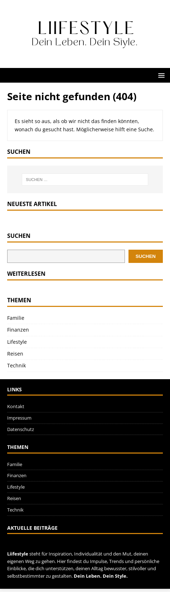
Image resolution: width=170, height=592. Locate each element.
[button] (160, 75)
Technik (16, 365)
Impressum (19, 418)
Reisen (15, 353)
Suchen (18, 236)
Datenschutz (20, 429)
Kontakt (15, 406)
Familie (15, 317)
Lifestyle (17, 341)
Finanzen (18, 329)
